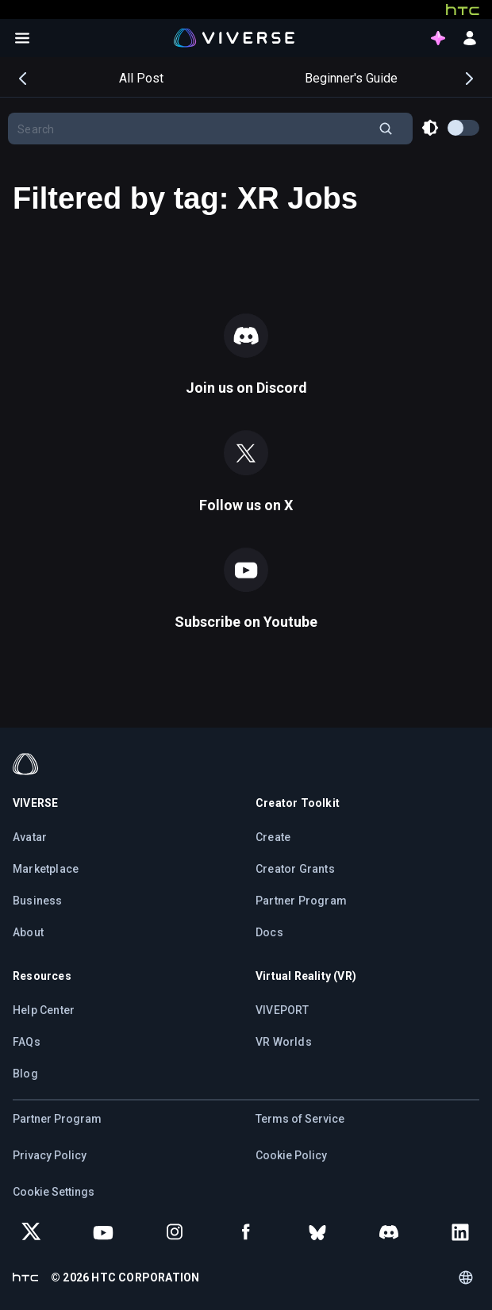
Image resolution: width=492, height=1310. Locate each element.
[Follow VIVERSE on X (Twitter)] (32, 1232)
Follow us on (246, 505)
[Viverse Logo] (234, 37)
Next (468, 77)
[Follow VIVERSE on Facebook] (246, 1232)
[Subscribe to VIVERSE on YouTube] (103, 1232)
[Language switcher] (465, 1277)
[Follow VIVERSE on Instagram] (175, 1232)
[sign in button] (469, 38)
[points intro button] (438, 38)
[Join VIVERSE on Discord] (389, 1232)
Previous (24, 77)
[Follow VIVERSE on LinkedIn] (460, 1232)
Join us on (246, 387)
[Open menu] (22, 38)
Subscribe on (246, 621)
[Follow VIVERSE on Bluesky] (317, 1232)
